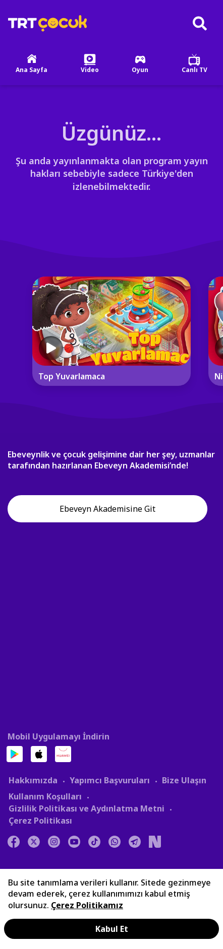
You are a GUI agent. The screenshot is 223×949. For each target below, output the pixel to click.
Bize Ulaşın (184, 780)
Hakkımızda (33, 780)
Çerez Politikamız (87, 905)
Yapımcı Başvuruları (110, 780)
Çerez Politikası (40, 820)
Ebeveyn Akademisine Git (107, 508)
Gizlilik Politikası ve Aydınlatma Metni (86, 808)
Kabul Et (111, 928)
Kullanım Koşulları (45, 796)
